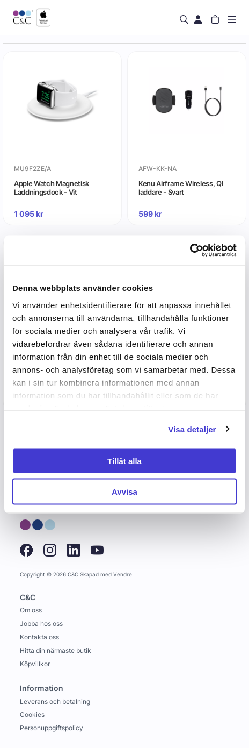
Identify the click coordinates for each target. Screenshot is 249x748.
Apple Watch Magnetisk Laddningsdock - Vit (51, 187)
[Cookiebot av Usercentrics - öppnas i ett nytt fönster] (190, 250)
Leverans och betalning (55, 701)
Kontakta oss (39, 637)
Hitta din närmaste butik (55, 650)
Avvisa (124, 491)
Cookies (32, 714)
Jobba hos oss (41, 623)
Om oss (31, 610)
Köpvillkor (35, 664)
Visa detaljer (192, 428)
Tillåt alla (124, 461)
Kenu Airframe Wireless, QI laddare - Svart (181, 187)
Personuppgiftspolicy (51, 728)
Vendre (122, 575)
